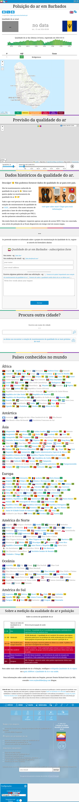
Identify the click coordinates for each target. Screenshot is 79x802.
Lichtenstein (55, 492)
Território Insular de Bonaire (42, 551)
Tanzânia (41, 403)
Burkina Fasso (51, 371)
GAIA (6, 207)
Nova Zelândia (62, 574)
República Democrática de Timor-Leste (19, 580)
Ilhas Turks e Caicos (47, 536)
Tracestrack (75, 162)
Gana (60, 376)
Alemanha (23, 478)
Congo (31, 374)
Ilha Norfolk (39, 565)
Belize (6, 527)
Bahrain (68, 431)
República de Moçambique (16, 397)
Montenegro (36, 498)
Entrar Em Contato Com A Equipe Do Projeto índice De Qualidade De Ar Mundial (27, 729)
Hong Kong (65, 440)
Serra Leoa (68, 400)
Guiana (21, 597)
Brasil (33, 594)
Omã (71, 449)
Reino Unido (49, 501)
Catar (64, 434)
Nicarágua (36, 542)
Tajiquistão (45, 461)
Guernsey (63, 487)
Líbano (46, 446)
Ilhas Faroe (50, 490)
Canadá (30, 527)
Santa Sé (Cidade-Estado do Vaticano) (18, 510)
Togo (51, 403)
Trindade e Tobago (13, 554)
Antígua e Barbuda (23, 524)
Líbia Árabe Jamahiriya (36, 382)
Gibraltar (38, 487)
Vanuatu (26, 583)
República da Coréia (43, 458)
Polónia (8, 501)
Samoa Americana (56, 580)
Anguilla (7, 524)
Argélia (17, 371)
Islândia (63, 490)
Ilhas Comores (38, 379)
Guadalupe (9, 533)
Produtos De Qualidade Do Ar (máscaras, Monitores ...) (22, 758)
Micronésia (8, 574)
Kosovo (27, 493)
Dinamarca (23, 484)
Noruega (51, 498)
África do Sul (50, 406)
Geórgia (50, 440)
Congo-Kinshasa (44, 374)
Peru (22, 600)
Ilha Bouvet (55, 417)
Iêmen (69, 443)
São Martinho (47, 548)
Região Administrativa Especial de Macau (50, 452)
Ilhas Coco (8, 443)
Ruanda (8, 400)
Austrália (9, 565)
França (24, 487)
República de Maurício (41, 394)
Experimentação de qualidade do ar (16, 742)
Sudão (31, 403)
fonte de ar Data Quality (12, 752)
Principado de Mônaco (28, 501)
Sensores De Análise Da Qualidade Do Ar (18, 744)
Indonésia (35, 443)
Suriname (34, 600)
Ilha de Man (22, 490)
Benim (27, 371)
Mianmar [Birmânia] (27, 449)
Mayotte (45, 385)
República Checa (12, 504)
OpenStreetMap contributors (55, 162)
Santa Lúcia (60, 545)
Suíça (53, 510)
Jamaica (52, 539)
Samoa (41, 580)
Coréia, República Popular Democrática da (53, 437)
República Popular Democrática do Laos (46, 455)
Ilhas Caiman (30, 536)
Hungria (8, 490)
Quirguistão (24, 452)
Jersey (18, 493)
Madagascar (54, 382)
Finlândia (9, 487)
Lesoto (8, 382)
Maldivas (59, 446)
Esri (7, 113)
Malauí (66, 382)
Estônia (68, 484)
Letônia (39, 492)
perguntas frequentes (12, 748)
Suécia (41, 510)
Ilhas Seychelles (55, 379)
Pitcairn (35, 577)
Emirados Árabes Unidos (15, 440)
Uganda (8, 406)
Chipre (61, 481)
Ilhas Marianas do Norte (13, 568)
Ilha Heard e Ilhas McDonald (15, 420)
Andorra (38, 478)
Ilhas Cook (53, 565)
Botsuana (37, 371)
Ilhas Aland (36, 490)
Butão (37, 434)
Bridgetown (36, 57)
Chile (45, 594)
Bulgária (9, 481)
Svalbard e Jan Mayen (12, 513)
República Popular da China (16, 458)
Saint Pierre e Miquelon (40, 545)
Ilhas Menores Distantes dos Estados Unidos (21, 571)
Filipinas (36, 440)
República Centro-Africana (37, 388)
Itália (7, 492)
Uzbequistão (24, 467)
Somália (7, 403)
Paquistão (9, 452)
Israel (58, 443)
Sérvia (30, 513)
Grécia (51, 487)
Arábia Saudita (38, 431)
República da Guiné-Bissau (56, 391)
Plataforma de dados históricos (15, 761)
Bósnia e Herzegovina (42, 481)
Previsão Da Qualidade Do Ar (14, 756)
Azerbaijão (54, 431)
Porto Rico (61, 542)
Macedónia (41, 495)
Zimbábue (21, 406)
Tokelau (70, 580)
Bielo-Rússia (54, 478)
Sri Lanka (62, 458)
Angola (6, 371)
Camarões (9, 373)
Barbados (62, 524)
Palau (6, 577)
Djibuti (6, 376)
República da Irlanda (13, 507)
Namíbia (58, 385)
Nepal (61, 449)
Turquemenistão (68, 464)
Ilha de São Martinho (12, 536)
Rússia (47, 507)
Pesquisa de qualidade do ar (15, 736)
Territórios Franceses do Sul (41, 420)
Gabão (49, 376)
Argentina (9, 594)
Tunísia (60, 403)
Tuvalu (16, 583)
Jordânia (21, 446)
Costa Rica (45, 527)
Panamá (50, 542)
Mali (5, 385)
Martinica (65, 539)
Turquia (8, 467)
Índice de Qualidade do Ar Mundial (56, 691)
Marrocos (17, 385)
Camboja (51, 434)
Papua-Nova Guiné (20, 577)
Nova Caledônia (42, 574)
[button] (2, 62)
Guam (28, 565)
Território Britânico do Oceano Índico (18, 464)
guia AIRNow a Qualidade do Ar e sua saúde (41, 671)
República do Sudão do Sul (43, 397)
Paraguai (9, 600)
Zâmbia (34, 406)
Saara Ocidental (24, 400)
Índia (54, 467)
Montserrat (8, 542)
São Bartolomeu (10, 548)
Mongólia (47, 449)
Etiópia (38, 376)
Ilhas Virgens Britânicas (13, 539)
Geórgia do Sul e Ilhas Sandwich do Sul (31, 417)
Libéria (19, 382)
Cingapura (26, 437)
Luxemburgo (25, 495)
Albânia (8, 478)
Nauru (20, 574)
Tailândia (17, 461)
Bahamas (50, 524)
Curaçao (66, 527)
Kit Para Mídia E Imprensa (13, 732)
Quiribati (65, 577)
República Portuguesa (57, 504)
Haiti (38, 533)
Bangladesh (10, 434)
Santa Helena (40, 400)
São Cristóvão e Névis (29, 548)
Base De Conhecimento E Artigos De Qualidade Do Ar (22, 740)
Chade (22, 374)
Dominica (7, 530)
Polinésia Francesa (50, 577)
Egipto (16, 376)
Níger (6, 388)
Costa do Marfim (63, 373)
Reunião (62, 397)
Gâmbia (25, 379)
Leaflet (2, 112)
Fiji (20, 565)
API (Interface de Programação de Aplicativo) (19, 759)
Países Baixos (67, 498)
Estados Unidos (40, 530)
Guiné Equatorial (10, 379)
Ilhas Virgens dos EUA (35, 539)
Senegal (54, 400)
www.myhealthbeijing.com (40, 680)
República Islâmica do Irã (14, 455)
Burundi (65, 371)
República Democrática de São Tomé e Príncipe (22, 391)
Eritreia (26, 376)
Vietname (40, 467)
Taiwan (32, 461)
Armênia (23, 431)
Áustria (56, 513)
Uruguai (45, 600)
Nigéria (70, 385)
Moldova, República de (14, 498)
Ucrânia (43, 513)
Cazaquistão (10, 437)
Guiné (70, 376)
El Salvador (22, 530)
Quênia (17, 388)
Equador (9, 597)
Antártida (7, 417)
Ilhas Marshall (33, 568)
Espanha (54, 484)
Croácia (8, 484)
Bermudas (17, 527)
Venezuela (57, 600)
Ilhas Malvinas (55, 597)
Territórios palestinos (47, 464)
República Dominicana (14, 545)
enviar (56, 770)
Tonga (6, 583)
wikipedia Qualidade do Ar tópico (64, 668)
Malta (56, 495)
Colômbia (59, 594)
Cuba (57, 527)
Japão (7, 446)
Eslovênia (39, 484)
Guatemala (26, 533)
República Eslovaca (34, 504)
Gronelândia (68, 530)
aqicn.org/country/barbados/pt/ (19, 15)
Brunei (25, 434)
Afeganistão (8, 431)
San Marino (62, 507)
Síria (5, 461)
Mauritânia (31, 385)
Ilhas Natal (21, 443)
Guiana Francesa (37, 597)
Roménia (33, 507)
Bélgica (23, 481)
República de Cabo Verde (15, 394)
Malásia (8, 449)
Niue (28, 574)
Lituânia (9, 495)
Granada (55, 530)
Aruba (38, 524)
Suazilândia (19, 403)
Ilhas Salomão (48, 571)
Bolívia (22, 594)
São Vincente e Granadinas (14, 551)
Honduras (50, 533)
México (21, 542)
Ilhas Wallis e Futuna (66, 571)
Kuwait (35, 446)
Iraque (47, 443)
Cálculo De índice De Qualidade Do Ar (17, 754)
